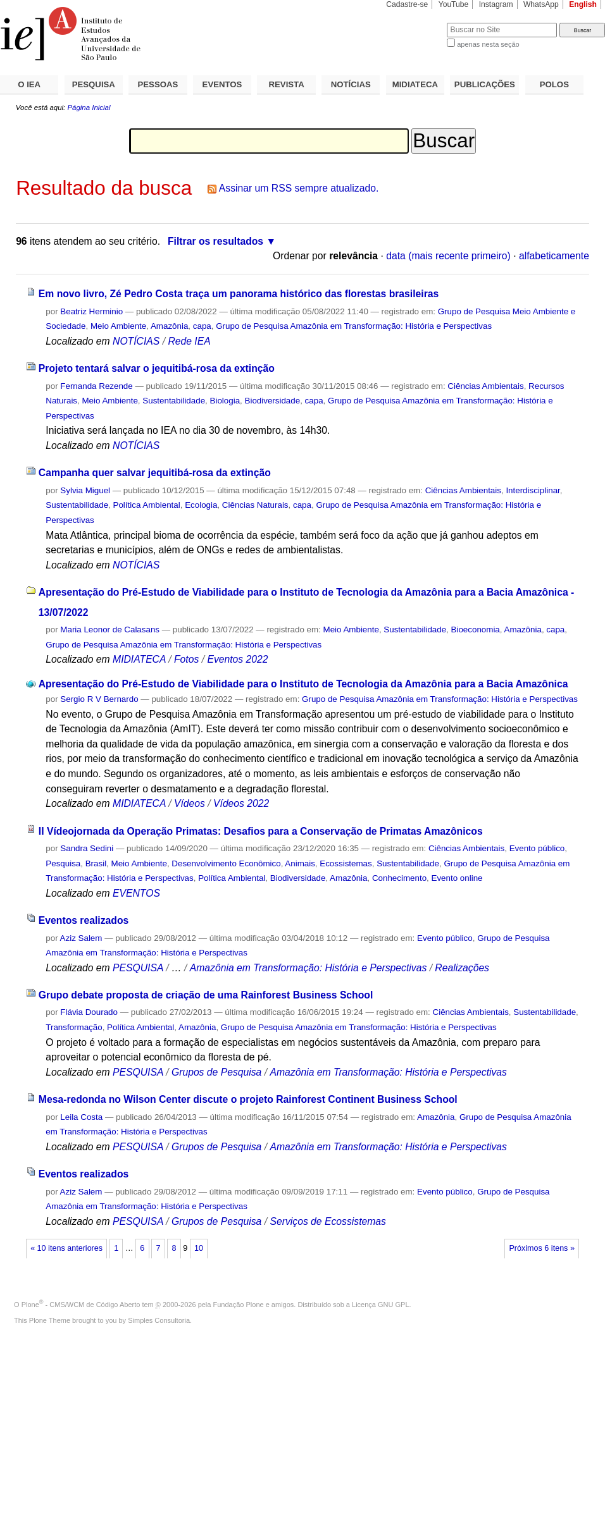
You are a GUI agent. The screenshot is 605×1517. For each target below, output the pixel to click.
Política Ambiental (146, 505)
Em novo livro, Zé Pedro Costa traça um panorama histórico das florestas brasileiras (239, 293)
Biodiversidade (273, 400)
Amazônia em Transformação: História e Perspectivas (308, 967)
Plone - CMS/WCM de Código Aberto (81, 1304)
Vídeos (189, 803)
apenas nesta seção (488, 44)
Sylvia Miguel (85, 490)
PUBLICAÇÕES (484, 84)
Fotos (186, 659)
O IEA (29, 84)
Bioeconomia (475, 629)
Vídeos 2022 (241, 803)
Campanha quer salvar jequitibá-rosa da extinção (155, 472)
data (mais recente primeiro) (448, 255)
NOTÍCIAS (351, 84)
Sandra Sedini (86, 848)
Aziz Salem (81, 938)
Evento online (457, 878)
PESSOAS (158, 84)
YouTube (454, 4)
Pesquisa (63, 863)
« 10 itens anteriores (66, 1248)
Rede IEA (189, 341)
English (583, 4)
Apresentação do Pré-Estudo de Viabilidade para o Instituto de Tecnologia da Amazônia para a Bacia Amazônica (303, 684)
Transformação (74, 1027)
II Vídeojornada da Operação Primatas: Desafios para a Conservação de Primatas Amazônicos (261, 831)
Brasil (95, 863)
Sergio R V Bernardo (99, 699)
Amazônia (169, 326)
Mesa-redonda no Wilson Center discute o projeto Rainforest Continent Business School (248, 1099)
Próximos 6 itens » (541, 1248)
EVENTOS (222, 84)
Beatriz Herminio (91, 311)
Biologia (225, 400)
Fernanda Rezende (96, 386)
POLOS (554, 84)
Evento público (537, 848)
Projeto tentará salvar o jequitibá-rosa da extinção (157, 368)
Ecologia (201, 505)
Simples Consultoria (159, 1320)
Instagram (496, 4)
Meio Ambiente (118, 326)
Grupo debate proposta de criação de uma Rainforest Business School (206, 995)
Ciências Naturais (255, 505)
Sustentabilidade (173, 400)
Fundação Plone (238, 1304)
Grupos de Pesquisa (216, 1072)
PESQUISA (93, 84)
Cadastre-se (407, 4)
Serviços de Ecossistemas (327, 1221)
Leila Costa (81, 1117)
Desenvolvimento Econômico (226, 863)
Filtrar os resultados (215, 241)
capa (202, 326)
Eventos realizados (83, 920)
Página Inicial (88, 107)
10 (198, 1248)
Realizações (462, 967)
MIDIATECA (415, 84)
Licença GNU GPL (380, 1304)
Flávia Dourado (89, 1012)
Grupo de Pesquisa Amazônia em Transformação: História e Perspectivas (354, 326)
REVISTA (286, 84)
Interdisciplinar (532, 490)
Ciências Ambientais (485, 386)
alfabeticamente (554, 255)
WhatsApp (541, 4)
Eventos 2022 (237, 659)
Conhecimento (399, 878)
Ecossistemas (345, 863)
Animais (300, 863)
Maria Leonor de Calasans (109, 629)
